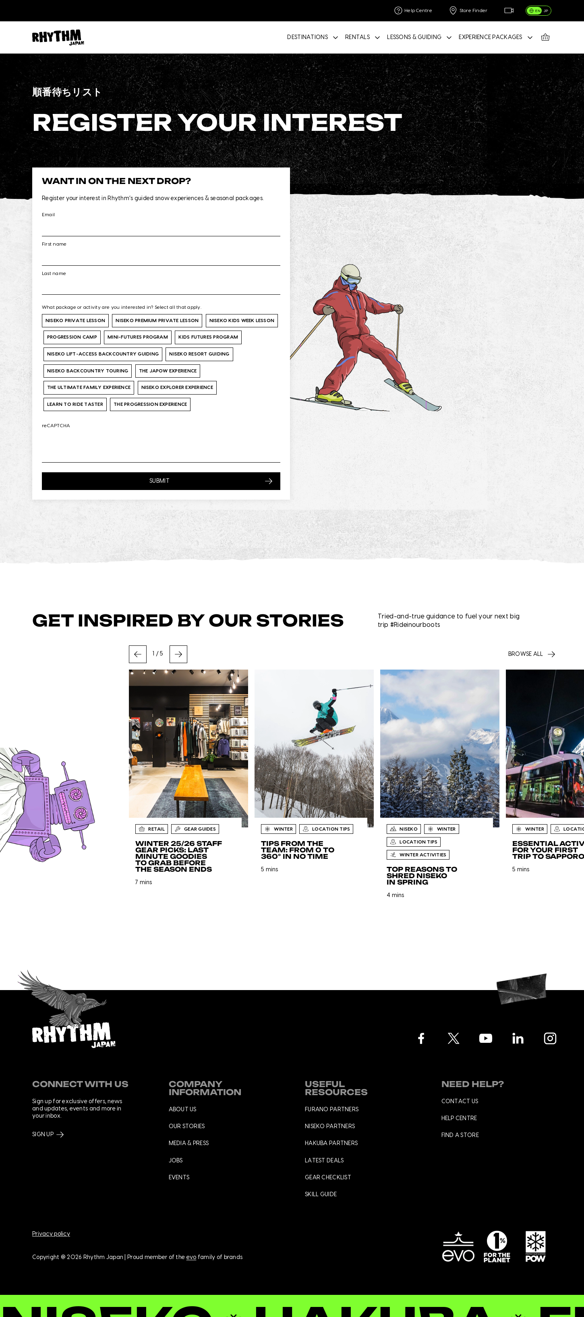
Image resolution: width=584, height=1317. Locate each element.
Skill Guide (321, 1194)
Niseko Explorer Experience (177, 387)
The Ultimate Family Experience (88, 387)
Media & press (189, 1143)
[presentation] (103, 446)
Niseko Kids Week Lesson (242, 320)
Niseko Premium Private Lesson (157, 320)
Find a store (460, 1135)
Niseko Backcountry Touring (87, 370)
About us (183, 1109)
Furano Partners (331, 1109)
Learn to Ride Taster (75, 404)
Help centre (459, 1118)
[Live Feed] (509, 10)
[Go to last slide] (138, 654)
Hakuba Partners (331, 1143)
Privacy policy (51, 1234)
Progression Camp (72, 337)
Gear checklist (328, 1178)
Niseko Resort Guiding (199, 353)
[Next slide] (178, 654)
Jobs (176, 1161)
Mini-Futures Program (138, 337)
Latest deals (324, 1161)
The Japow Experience (168, 370)
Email (48, 214)
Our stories (187, 1126)
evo (191, 1258)
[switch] (539, 11)
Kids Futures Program (208, 337)
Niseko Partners (330, 1126)
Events (179, 1178)
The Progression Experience (150, 404)
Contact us (459, 1101)
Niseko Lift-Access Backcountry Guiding (103, 353)
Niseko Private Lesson (75, 320)
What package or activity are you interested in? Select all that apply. (121, 307)
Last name (54, 273)
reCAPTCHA (56, 425)
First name (54, 244)
